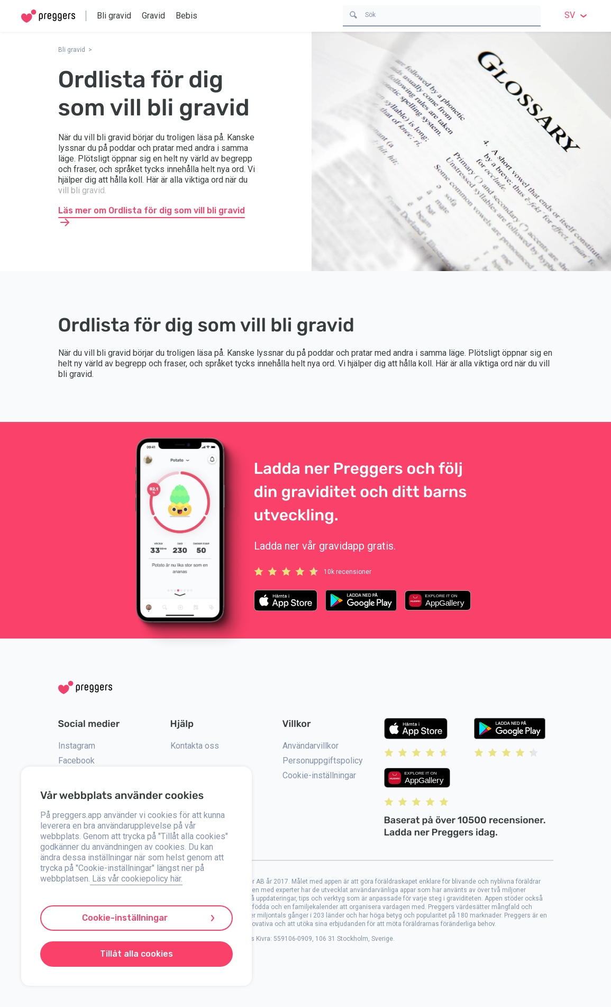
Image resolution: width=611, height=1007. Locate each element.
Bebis (186, 16)
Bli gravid (114, 16)
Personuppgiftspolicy (322, 761)
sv (577, 15)
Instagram (76, 746)
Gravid (153, 16)
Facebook (76, 761)
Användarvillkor (310, 746)
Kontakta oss (194, 746)
